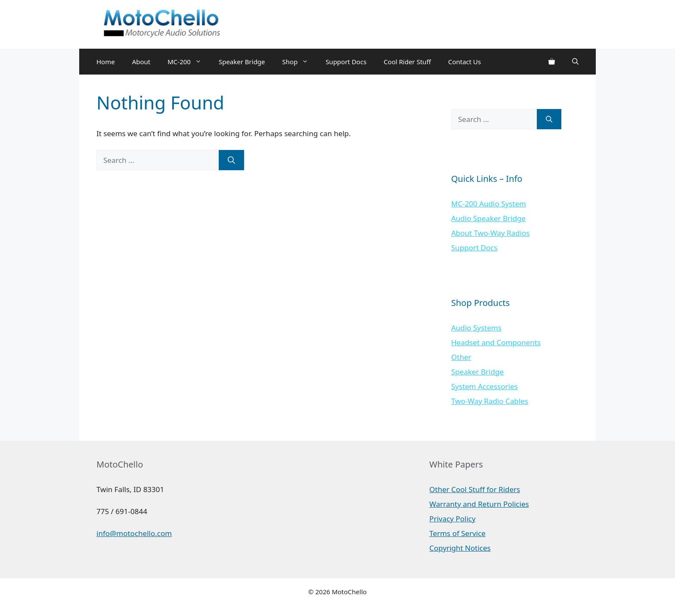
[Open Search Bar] (575, 62)
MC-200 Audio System (488, 204)
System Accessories (484, 386)
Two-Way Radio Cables (489, 401)
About (141, 61)
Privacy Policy (452, 519)
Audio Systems (476, 328)
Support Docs (345, 61)
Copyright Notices (459, 548)
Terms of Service (457, 533)
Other (461, 357)
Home (105, 61)
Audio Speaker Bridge (488, 218)
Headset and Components (496, 342)
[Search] (231, 160)
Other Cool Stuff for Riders (474, 489)
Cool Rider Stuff (407, 61)
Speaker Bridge (242, 61)
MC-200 (188, 62)
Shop (299, 62)
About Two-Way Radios (490, 233)
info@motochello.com (134, 533)
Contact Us (464, 61)
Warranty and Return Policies (479, 504)
